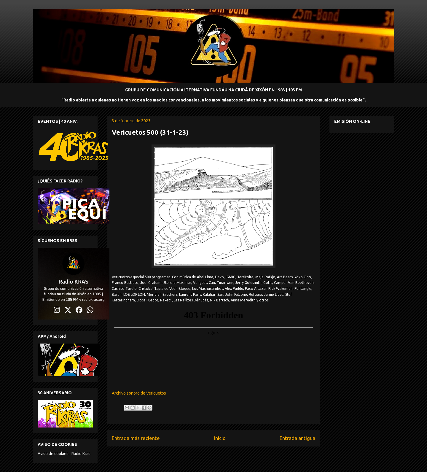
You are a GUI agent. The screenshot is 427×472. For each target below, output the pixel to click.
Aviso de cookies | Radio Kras (64, 453)
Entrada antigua (297, 438)
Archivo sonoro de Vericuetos (139, 393)
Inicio (220, 438)
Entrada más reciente (136, 438)
